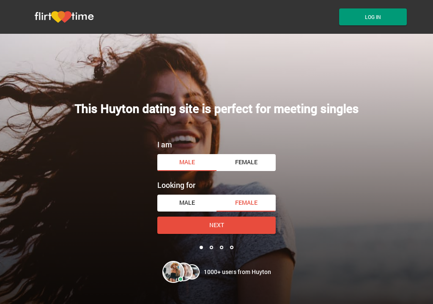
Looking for (176, 185)
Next (216, 225)
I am (164, 144)
